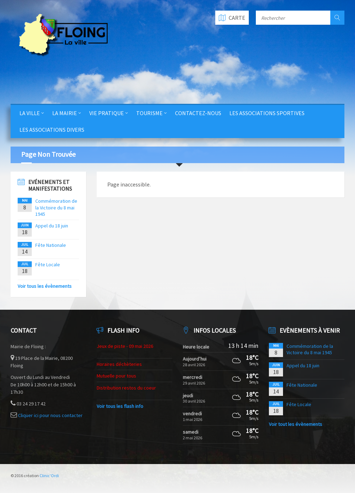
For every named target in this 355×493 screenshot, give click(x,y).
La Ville (29, 113)
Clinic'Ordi (49, 475)
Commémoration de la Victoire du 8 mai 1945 (56, 207)
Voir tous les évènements (45, 286)
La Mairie (64, 113)
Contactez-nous (198, 113)
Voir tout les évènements (295, 424)
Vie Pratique (106, 113)
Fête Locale (47, 264)
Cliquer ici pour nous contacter (50, 415)
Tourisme (149, 113)
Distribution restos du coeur (126, 388)
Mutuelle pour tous (116, 376)
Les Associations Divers (51, 129)
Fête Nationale (50, 245)
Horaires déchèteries (119, 364)
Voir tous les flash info (120, 406)
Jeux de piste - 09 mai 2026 (125, 346)
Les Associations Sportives (267, 113)
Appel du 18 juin (51, 225)
